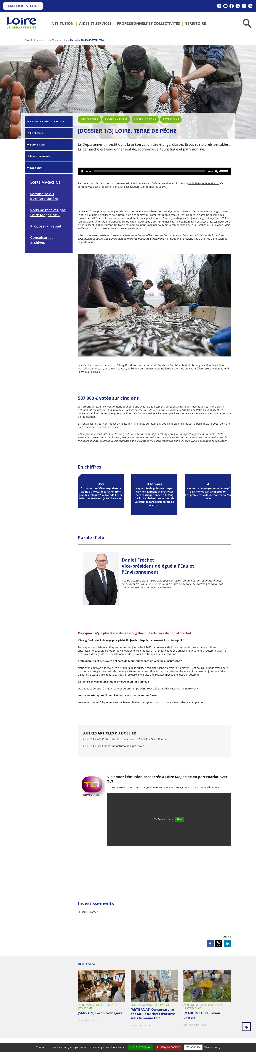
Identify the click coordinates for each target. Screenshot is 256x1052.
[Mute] (216, 171)
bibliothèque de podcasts (203, 183)
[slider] (149, 171)
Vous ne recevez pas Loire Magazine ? (48, 212)
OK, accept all (140, 1047)
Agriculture (89, 119)
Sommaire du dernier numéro (44, 196)
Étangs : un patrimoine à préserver (123, 746)
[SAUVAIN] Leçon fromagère (100, 1013)
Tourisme (85, 1008)
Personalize (193, 1047)
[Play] (82, 171)
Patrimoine (171, 119)
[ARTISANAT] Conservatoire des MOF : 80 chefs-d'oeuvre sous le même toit (153, 1013)
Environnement (116, 119)
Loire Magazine (54, 40)
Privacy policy (212, 1047)
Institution (39, 40)
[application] (154, 171)
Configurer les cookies (22, 6)
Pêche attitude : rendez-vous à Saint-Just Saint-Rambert (135, 739)
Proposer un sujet (46, 226)
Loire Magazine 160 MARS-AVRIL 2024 (84, 40)
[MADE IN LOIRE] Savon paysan (201, 1015)
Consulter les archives (41, 240)
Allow (179, 819)
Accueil (28, 40)
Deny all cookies (168, 1047)
